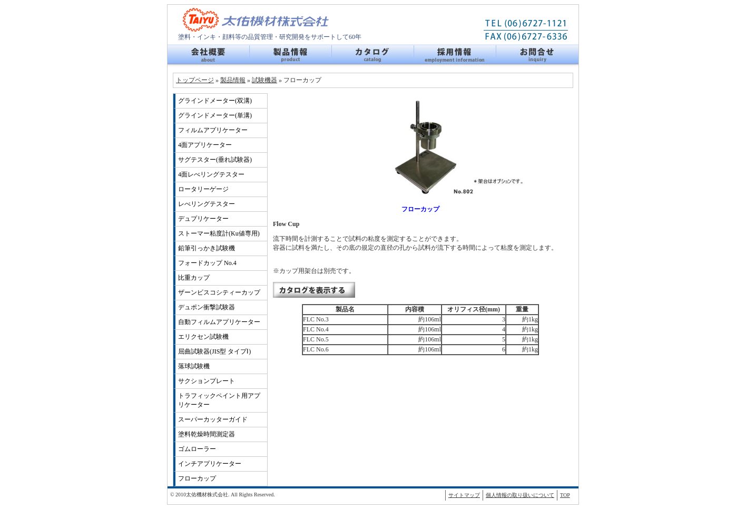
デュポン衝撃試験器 (206, 307)
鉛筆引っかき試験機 (206, 248)
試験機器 (264, 80)
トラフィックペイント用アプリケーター (219, 400)
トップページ (195, 80)
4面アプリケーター (205, 145)
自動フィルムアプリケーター (219, 322)
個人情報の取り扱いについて (520, 495)
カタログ (373, 55)
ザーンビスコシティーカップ (219, 292)
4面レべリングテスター (211, 174)
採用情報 (455, 55)
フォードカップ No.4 (207, 263)
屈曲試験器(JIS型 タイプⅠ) (214, 351)
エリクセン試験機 (203, 336)
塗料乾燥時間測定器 (206, 434)
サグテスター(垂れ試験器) (215, 159)
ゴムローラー (197, 449)
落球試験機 (194, 366)
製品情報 (291, 55)
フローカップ (197, 478)
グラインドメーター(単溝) (215, 115)
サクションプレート (206, 381)
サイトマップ (464, 495)
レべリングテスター (206, 204)
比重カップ (194, 277)
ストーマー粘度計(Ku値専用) (219, 233)
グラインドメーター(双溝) (215, 100)
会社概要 (209, 55)
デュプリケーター (203, 218)
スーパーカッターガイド (213, 419)
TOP (565, 495)
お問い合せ (537, 55)
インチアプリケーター (209, 463)
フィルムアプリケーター (213, 130)
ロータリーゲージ (203, 189)
